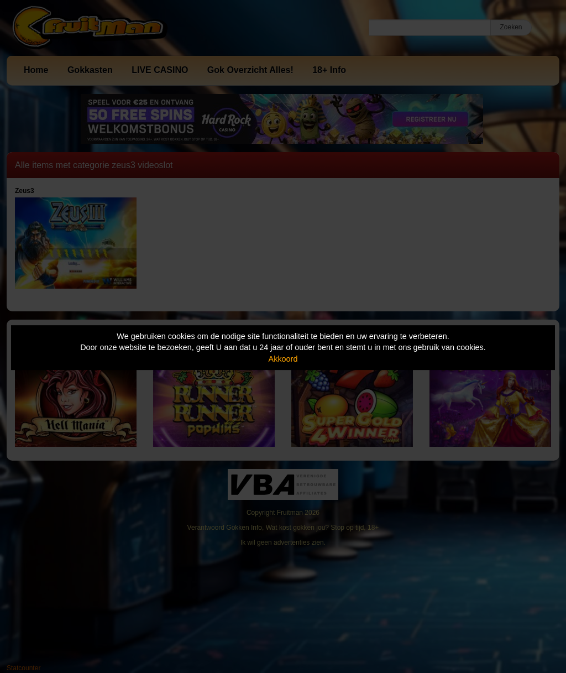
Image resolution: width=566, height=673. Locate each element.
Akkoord (283, 358)
